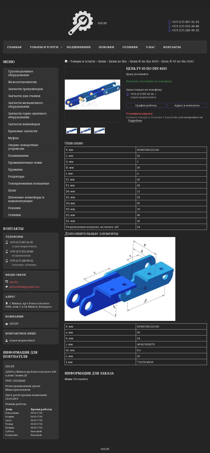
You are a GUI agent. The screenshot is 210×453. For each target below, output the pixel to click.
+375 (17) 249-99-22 (185, 30)
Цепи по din (118, 61)
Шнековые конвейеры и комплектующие (26, 199)
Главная (14, 47)
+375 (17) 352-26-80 (185, 26)
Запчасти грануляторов (25, 89)
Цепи (102, 61)
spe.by (13, 281)
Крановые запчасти (22, 131)
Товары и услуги (44, 47)
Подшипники (79, 47)
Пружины (15, 169)
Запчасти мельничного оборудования (25, 104)
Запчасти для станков (24, 96)
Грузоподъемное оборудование (20, 73)
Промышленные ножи (25, 162)
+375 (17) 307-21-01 (185, 22)
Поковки (106, 47)
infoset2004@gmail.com (24, 286)
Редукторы (16, 176)
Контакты (172, 47)
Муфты (13, 138)
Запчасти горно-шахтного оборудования (27, 115)
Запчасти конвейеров (24, 124)
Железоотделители (22, 82)
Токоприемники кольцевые (28, 183)
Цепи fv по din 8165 (144, 61)
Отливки (130, 47)
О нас (150, 47)
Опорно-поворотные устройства (23, 147)
